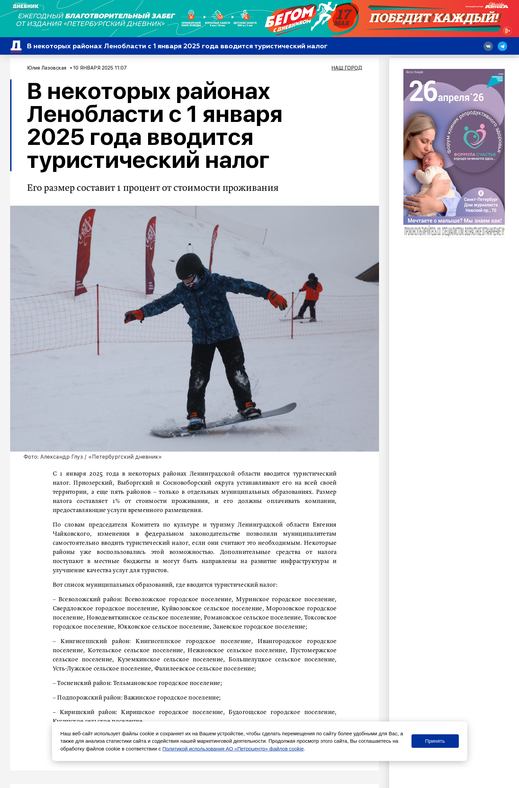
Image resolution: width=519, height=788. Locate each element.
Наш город (346, 68)
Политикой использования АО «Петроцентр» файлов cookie (233, 749)
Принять (435, 741)
